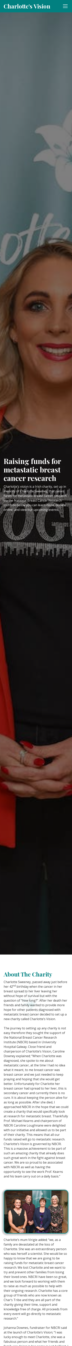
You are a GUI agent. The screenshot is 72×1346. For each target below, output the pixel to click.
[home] (27, 6)
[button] (64, 6)
